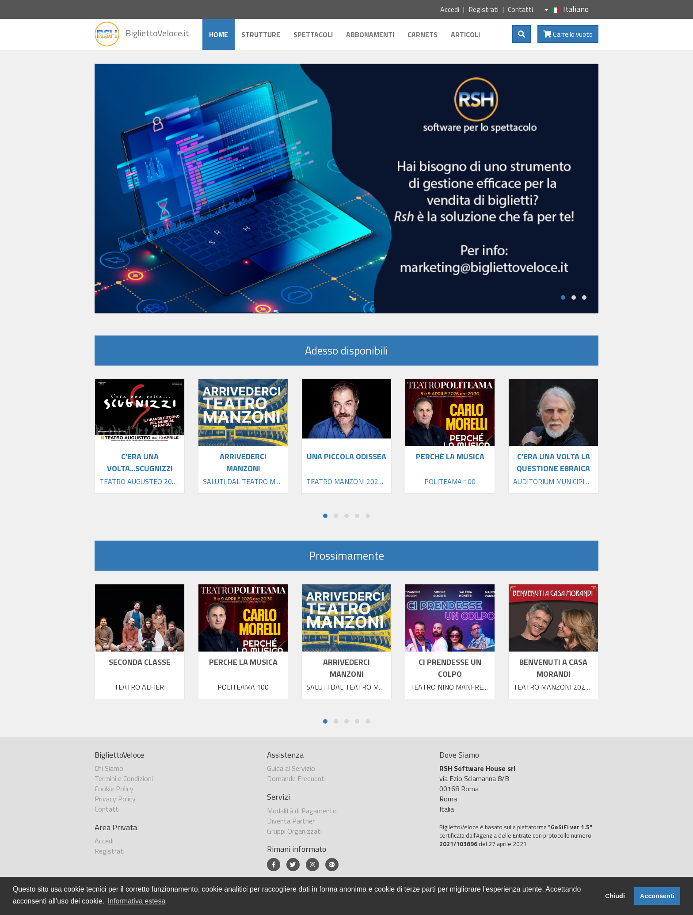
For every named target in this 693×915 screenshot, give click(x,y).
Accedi (449, 9)
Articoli (465, 34)
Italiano (566, 9)
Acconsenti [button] (657, 896)
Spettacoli (313, 34)
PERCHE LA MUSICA (243, 662)
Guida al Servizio (291, 768)
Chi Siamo (109, 768)
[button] (563, 297)
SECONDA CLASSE (140, 662)
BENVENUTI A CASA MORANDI (553, 668)
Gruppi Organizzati (294, 831)
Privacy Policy (115, 798)
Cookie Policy (114, 788)
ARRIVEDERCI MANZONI (346, 668)
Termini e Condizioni (124, 778)
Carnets (422, 34)
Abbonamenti (370, 34)
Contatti (520, 9)
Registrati (483, 9)
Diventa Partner (291, 821)
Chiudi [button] (615, 896)
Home (218, 34)
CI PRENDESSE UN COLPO (450, 668)
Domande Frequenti (296, 778)
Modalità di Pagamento (302, 810)
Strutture (260, 34)
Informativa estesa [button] (137, 901)
